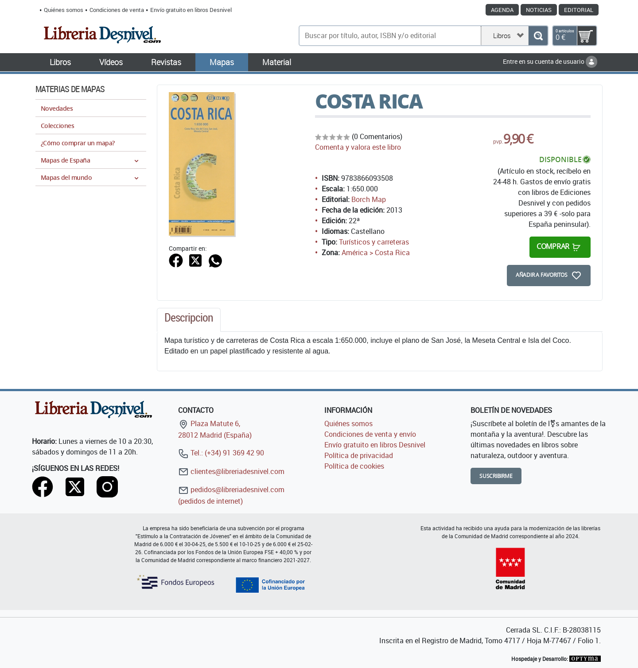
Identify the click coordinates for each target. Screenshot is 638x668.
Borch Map (368, 199)
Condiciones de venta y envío (370, 434)
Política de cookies (354, 466)
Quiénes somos (63, 10)
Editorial (578, 10)
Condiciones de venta (116, 10)
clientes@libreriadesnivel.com (231, 471)
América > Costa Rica (376, 252)
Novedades (57, 108)
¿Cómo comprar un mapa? (78, 143)
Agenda (502, 10)
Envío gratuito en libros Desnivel (191, 10)
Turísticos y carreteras (374, 242)
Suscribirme (496, 476)
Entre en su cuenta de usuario (550, 61)
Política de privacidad (358, 455)
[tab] (189, 320)
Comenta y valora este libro (358, 147)
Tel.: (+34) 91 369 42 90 (221, 453)
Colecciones (57, 125)
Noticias (539, 10)
